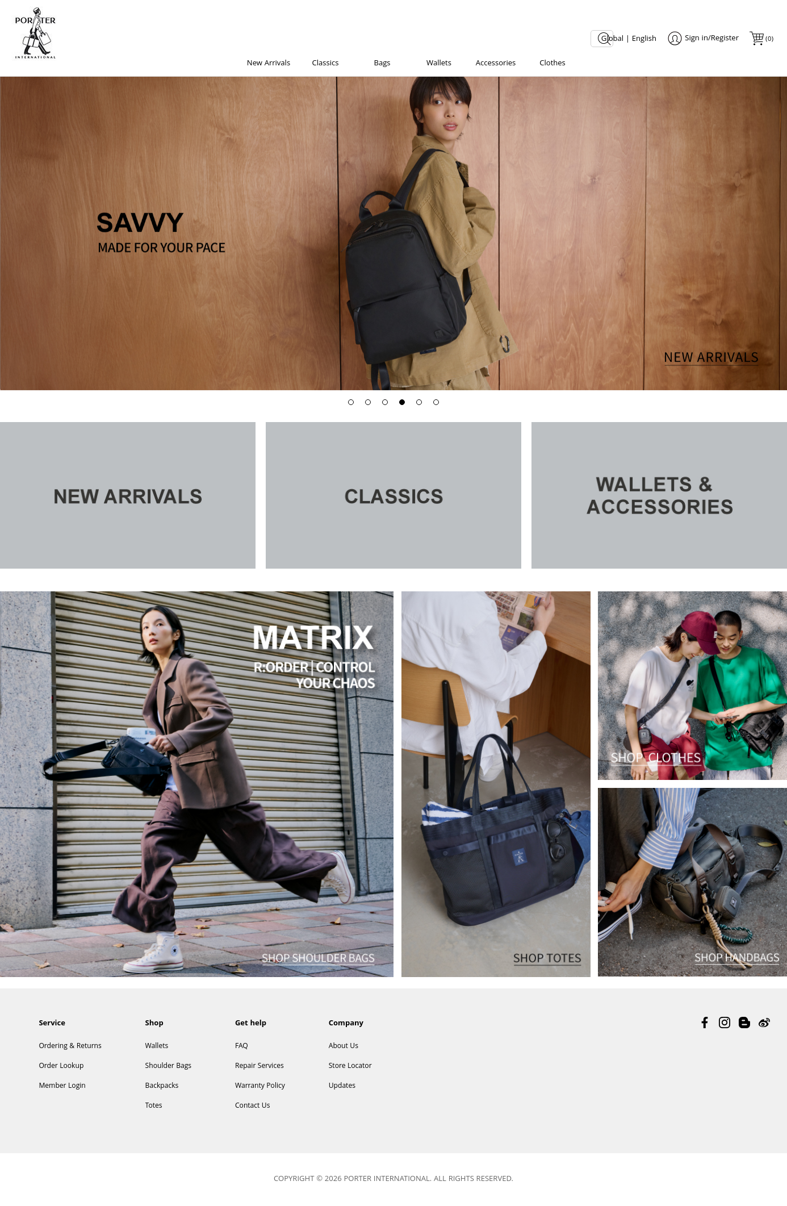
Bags (382, 63)
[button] (351, 402)
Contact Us (252, 1106)
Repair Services (259, 1067)
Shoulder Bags (168, 1067)
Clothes (552, 63)
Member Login (62, 1086)
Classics (325, 63)
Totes (153, 1106)
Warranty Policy (260, 1086)
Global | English (628, 39)
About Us (343, 1047)
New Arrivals (268, 63)
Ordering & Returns (70, 1047)
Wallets (438, 63)
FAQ (241, 1047)
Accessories (496, 63)
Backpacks (162, 1086)
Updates (342, 1086)
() (769, 39)
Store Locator (350, 1067)
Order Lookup (61, 1067)
